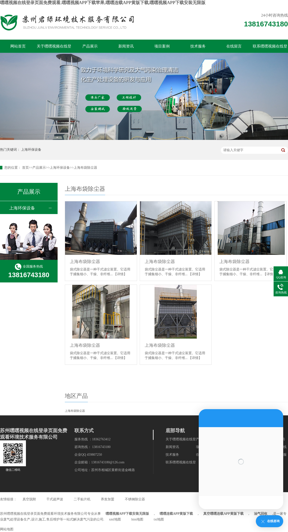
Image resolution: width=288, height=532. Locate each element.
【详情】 (120, 274)
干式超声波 (54, 499)
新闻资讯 (126, 46)
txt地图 (159, 519)
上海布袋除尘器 (85, 167)
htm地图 (137, 519)
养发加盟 (107, 499)
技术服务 (198, 46)
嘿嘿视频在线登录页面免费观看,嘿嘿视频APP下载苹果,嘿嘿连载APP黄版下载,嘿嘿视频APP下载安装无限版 (102, 2)
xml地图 (115, 519)
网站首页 (18, 46)
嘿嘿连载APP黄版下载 (176, 513)
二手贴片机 (82, 499)
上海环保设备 (31, 149)
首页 (25, 167)
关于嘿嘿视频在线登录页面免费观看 (54, 48)
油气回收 (260, 513)
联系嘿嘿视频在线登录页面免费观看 (270, 48)
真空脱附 (29, 499)
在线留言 (234, 46)
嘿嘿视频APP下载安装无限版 (127, 513)
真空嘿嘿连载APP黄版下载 (223, 513)
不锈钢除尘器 (135, 499)
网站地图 (6, 529)
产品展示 (90, 46)
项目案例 (162, 46)
